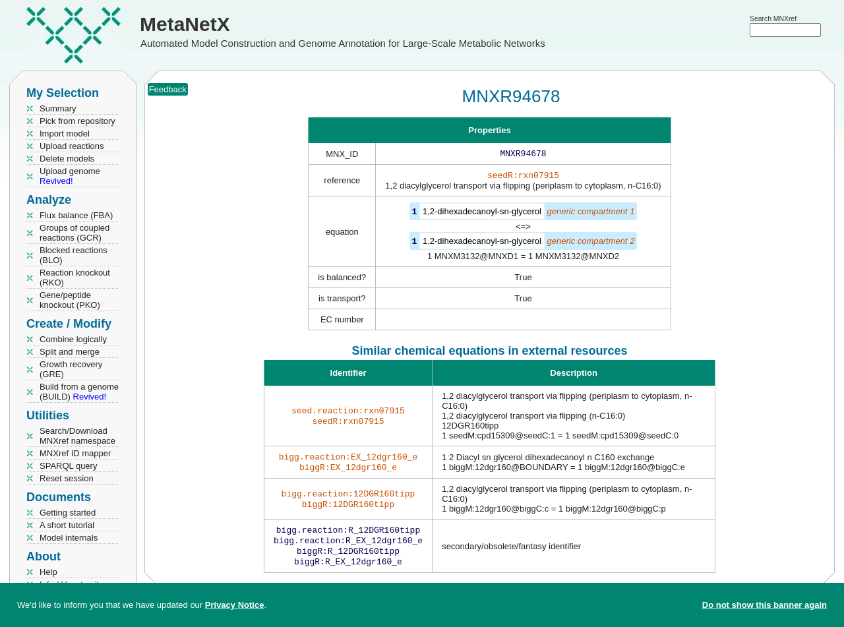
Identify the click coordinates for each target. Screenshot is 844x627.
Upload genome (70, 176)
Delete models (67, 159)
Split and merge (70, 352)
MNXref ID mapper (75, 453)
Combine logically (73, 339)
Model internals (69, 538)
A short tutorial (67, 525)
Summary (58, 108)
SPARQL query (68, 466)
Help (48, 572)
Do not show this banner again (764, 605)
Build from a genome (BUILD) (79, 392)
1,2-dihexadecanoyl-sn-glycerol (482, 214)
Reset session (67, 478)
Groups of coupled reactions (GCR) (74, 233)
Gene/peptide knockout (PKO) (70, 300)
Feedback (168, 89)
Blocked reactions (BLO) (73, 255)
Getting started (68, 513)
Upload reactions (72, 146)
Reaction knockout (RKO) (75, 277)
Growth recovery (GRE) (71, 369)
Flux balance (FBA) (76, 215)
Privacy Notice (234, 605)
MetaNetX (185, 24)
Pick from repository (77, 121)
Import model (65, 133)
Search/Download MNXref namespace (77, 436)
